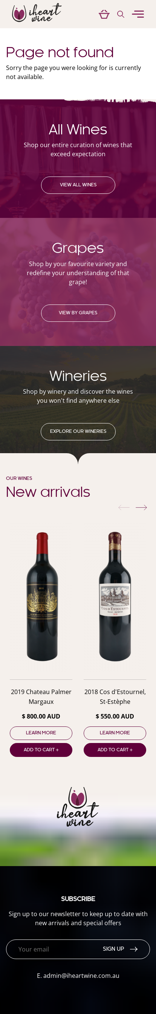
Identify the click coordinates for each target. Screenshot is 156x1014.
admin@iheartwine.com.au (81, 975)
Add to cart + (41, 750)
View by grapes (78, 313)
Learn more (41, 733)
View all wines (78, 185)
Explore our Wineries (78, 431)
